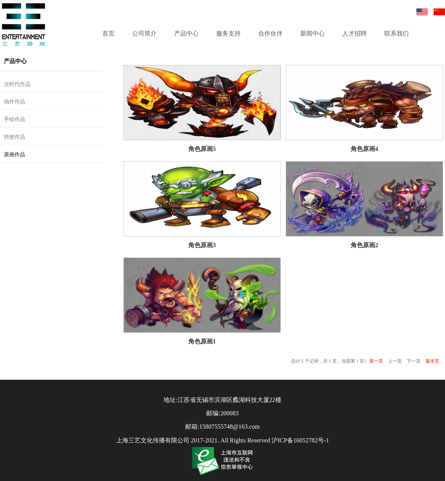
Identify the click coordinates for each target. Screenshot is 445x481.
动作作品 (14, 102)
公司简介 (144, 33)
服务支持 (228, 33)
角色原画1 (202, 341)
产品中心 (186, 33)
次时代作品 (17, 84)
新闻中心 (312, 33)
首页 (108, 33)
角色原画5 (202, 149)
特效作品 (14, 137)
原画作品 (14, 154)
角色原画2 (364, 245)
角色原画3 (202, 245)
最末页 (432, 361)
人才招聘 (354, 33)
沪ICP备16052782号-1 (300, 440)
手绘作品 (14, 119)
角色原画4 (364, 149)
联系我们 (396, 33)
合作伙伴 (270, 33)
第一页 (376, 361)
